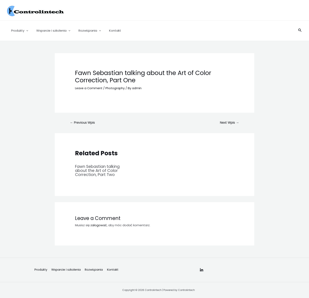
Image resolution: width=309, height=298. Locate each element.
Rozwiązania (84, 30)
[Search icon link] (300, 30)
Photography (116, 88)
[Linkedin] (201, 270)
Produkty (18, 30)
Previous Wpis (83, 122)
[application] (25, 30)
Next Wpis (229, 122)
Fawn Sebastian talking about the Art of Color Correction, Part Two (99, 170)
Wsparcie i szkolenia (50, 30)
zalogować (98, 225)
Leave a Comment (89, 88)
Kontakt (108, 30)
